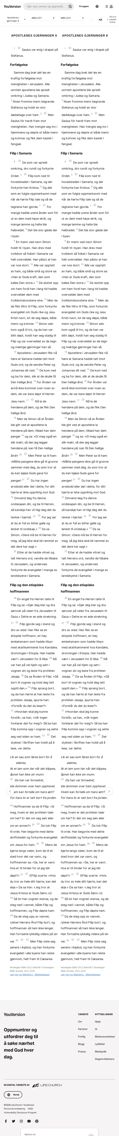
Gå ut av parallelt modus (111, 19)
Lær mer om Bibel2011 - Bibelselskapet (30, 974)
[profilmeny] (109, 6)
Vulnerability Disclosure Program (20, 1112)
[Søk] (44, 6)
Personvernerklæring (14, 1108)
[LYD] (91, 19)
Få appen (84, 6)
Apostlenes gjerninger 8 (17, 19)
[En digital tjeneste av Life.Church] (59, 1083)
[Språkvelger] (97, 6)
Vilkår (30, 1108)
